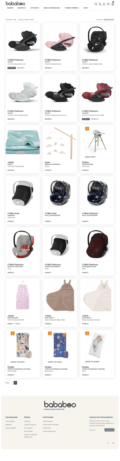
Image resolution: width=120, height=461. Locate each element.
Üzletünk (27, 425)
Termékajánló (10, 425)
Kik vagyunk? (28, 432)
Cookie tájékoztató (49, 435)
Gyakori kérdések (30, 429)
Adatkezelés (47, 432)
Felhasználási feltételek (51, 429)
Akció (86, 8)
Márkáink (8, 429)
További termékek (72, 8)
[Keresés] (96, 3)
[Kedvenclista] (108, 3)
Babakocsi (22, 8)
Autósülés (35, 8)
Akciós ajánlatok (11, 432)
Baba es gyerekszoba (52, 8)
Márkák (10, 8)
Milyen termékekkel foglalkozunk (30, 440)
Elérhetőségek (48, 425)
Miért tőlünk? (28, 435)
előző (7, 387)
